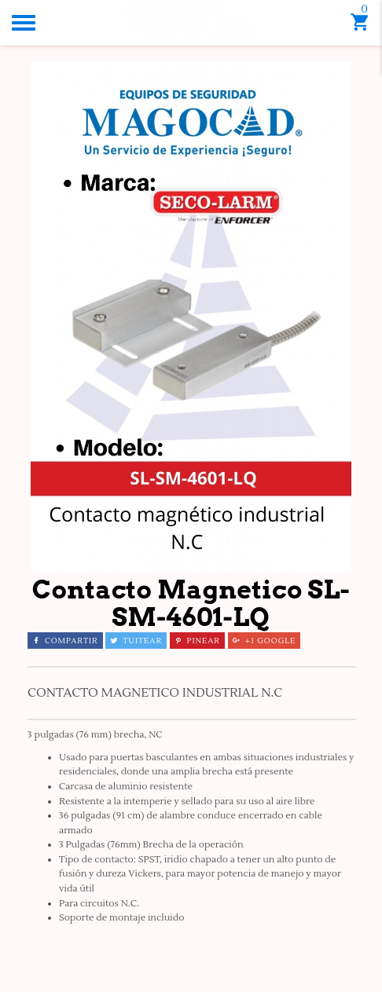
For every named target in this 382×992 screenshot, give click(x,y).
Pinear (197, 640)
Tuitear (136, 640)
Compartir (65, 640)
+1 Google (264, 640)
